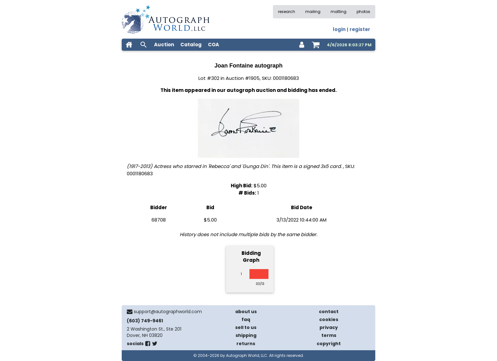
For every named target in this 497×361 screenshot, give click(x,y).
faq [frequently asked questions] (246, 319)
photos (363, 11)
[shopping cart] (316, 44)
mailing (312, 11)
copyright (329, 343)
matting (338, 11)
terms (328, 335)
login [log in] (339, 29)
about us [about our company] (246, 311)
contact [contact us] (329, 311)
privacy (329, 327)
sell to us (245, 327)
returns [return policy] (245, 343)
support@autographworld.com (168, 311)
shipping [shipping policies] (246, 335)
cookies (328, 319)
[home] (129, 44)
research (286, 11)
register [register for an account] (360, 29)
